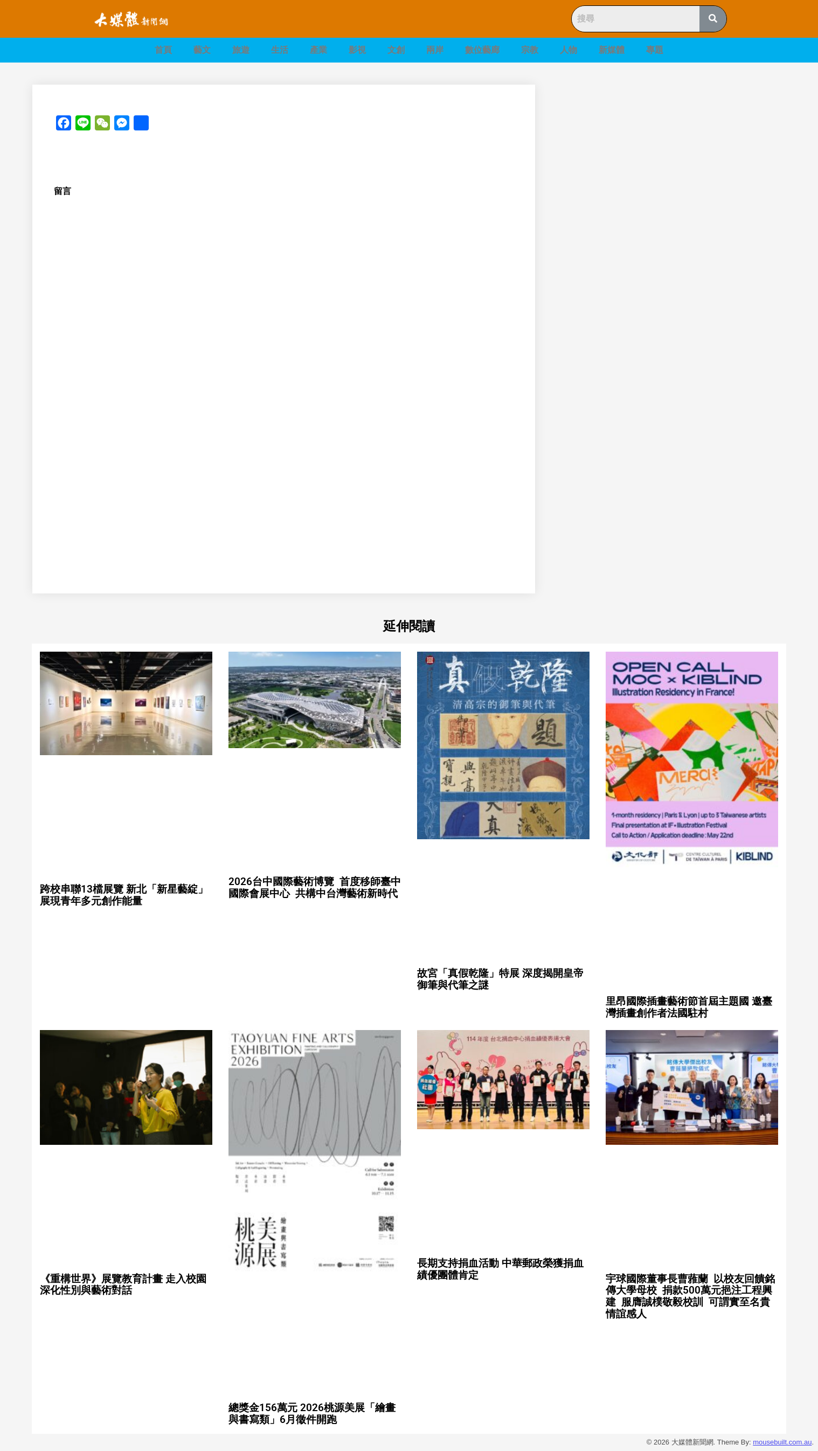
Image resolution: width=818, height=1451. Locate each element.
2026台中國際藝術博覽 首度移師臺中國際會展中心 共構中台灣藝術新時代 (314, 887)
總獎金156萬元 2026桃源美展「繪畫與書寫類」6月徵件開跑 (312, 1413)
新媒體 (612, 50)
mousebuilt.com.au (782, 1442)
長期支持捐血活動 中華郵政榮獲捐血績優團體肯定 (500, 1269)
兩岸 (434, 50)
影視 (357, 50)
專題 (654, 50)
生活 (279, 50)
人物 (568, 50)
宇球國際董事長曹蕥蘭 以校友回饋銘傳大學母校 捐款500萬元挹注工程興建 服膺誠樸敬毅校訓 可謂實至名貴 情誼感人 (690, 1297)
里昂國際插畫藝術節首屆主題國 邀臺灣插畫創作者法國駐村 (689, 1007)
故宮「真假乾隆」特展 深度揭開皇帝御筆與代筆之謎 (500, 979)
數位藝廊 (482, 50)
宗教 (529, 50)
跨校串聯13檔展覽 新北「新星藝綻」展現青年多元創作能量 (124, 895)
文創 (396, 50)
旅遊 (240, 50)
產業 (318, 50)
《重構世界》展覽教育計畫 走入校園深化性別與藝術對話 (123, 1285)
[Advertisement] (673, 160)
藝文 (202, 50)
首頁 (163, 50)
